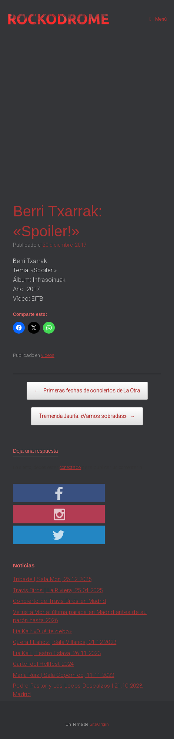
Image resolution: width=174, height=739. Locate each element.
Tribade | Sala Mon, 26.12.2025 (52, 579)
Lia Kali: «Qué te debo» (42, 631)
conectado (70, 467)
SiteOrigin (99, 724)
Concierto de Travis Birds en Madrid (59, 601)
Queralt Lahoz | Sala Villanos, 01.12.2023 (64, 642)
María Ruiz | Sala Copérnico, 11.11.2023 (63, 675)
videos (47, 355)
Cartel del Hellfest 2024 (43, 664)
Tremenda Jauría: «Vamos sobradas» (87, 416)
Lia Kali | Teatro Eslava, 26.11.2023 (57, 653)
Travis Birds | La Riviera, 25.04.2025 (58, 590)
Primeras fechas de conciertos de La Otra (87, 391)
